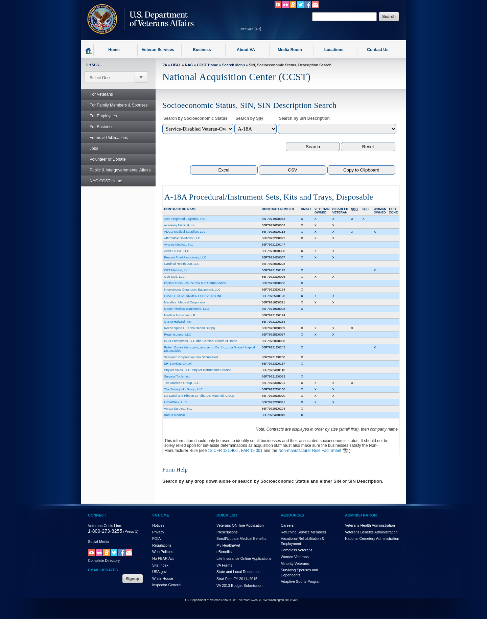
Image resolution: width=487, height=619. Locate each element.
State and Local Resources (238, 572)
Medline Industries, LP (179, 315)
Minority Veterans (295, 563)
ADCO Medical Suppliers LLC (185, 231)
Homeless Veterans (296, 550)
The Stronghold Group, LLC (183, 389)
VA (164, 65)
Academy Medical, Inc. (180, 225)
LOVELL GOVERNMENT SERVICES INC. (193, 296)
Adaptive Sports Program (301, 581)
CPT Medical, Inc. (176, 270)
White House (162, 578)
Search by (249, 118)
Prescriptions (226, 532)
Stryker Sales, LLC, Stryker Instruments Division (197, 370)
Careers (287, 525)
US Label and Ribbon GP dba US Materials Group (199, 395)
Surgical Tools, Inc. (177, 376)
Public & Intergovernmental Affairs (120, 170)
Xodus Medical (174, 415)
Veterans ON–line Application (240, 525)
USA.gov (159, 572)
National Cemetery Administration (372, 538)
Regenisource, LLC (177, 334)
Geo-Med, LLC (174, 276)
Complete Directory (104, 560)
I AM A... (94, 65)
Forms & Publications (105, 137)
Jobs (90, 148)
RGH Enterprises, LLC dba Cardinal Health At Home (200, 341)
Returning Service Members (303, 532)
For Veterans (97, 94)
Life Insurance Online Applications (244, 558)
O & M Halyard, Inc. (177, 321)
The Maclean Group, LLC (182, 383)
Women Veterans (295, 557)
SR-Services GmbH (177, 363)
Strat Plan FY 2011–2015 (236, 579)
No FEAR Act (163, 558)
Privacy (158, 532)
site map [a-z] (250, 29)
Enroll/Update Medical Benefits (241, 538)
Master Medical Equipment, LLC (186, 309)
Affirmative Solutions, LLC (182, 238)
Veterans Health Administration (370, 525)
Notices (158, 525)
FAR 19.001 (251, 450)
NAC (189, 65)
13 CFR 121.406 (223, 450)
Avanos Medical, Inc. (178, 244)
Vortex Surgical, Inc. (178, 408)
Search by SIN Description (304, 118)
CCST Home (207, 65)
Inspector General (166, 585)
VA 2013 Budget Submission (239, 585)
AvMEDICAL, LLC (176, 251)
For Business (97, 127)
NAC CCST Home (106, 181)
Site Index (160, 565)
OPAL (176, 65)
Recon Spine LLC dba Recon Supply (189, 328)
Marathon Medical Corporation (185, 302)
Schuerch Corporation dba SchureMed (191, 357)
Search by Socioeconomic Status (195, 118)
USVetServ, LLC (175, 402)
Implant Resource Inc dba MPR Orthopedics (195, 283)
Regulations (161, 545)
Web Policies (162, 552)
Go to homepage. (89, 50)
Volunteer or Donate (108, 159)
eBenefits (224, 552)
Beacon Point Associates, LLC (185, 257)
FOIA (156, 538)
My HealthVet (228, 545)
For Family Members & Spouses (114, 105)
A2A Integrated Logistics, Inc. (184, 219)
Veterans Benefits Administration (371, 532)
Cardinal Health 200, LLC (182, 264)
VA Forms (224, 565)
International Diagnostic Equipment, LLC (192, 289)
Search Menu (233, 65)
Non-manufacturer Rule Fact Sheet (309, 450)
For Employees (99, 116)
